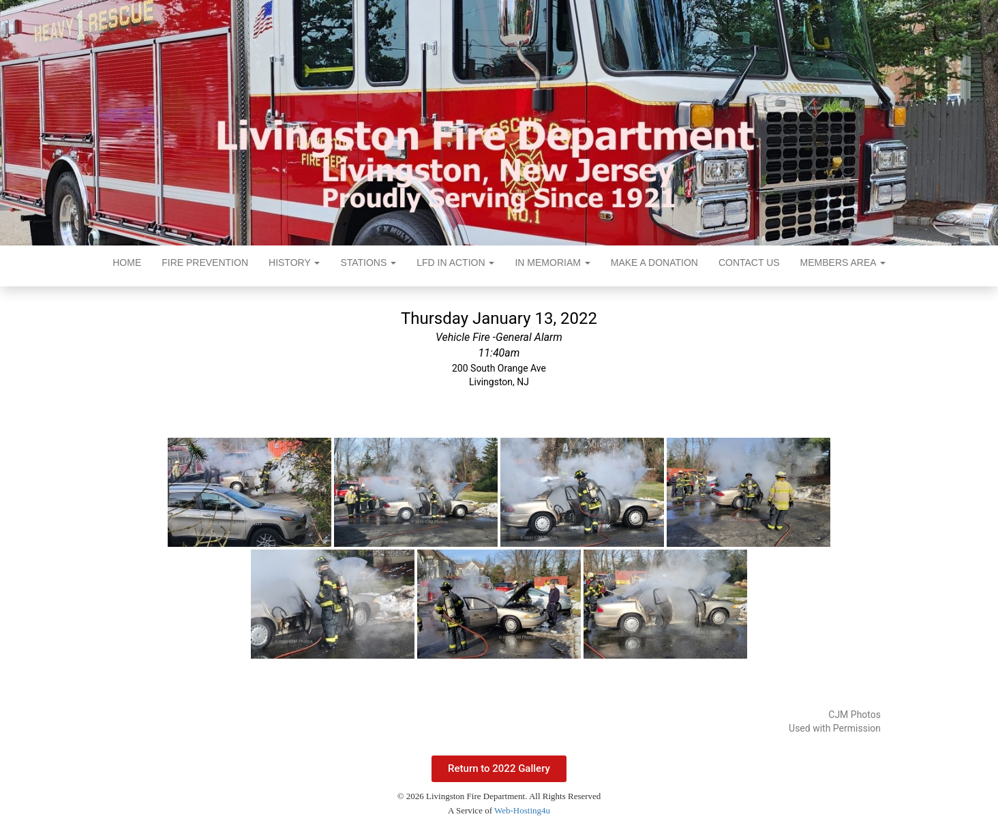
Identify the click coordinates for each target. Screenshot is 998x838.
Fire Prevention (205, 262)
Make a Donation (654, 262)
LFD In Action (455, 262)
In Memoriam (552, 262)
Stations (368, 262)
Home (126, 262)
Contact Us (749, 262)
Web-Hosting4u (522, 810)
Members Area (843, 262)
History (294, 262)
